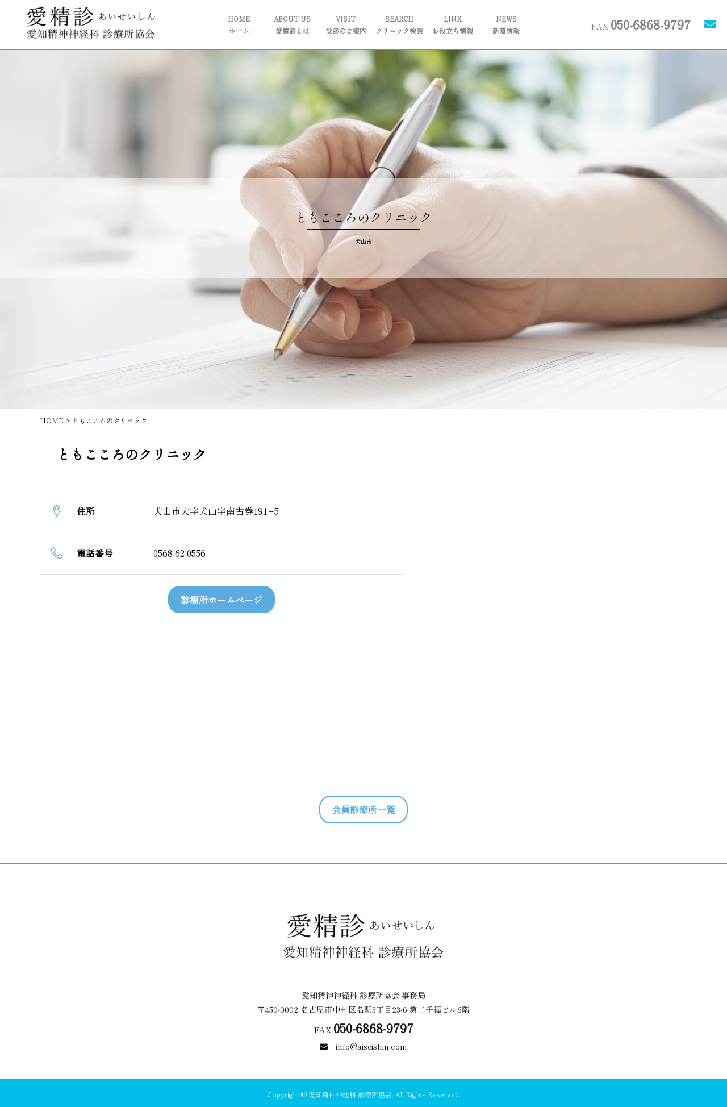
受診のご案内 (346, 25)
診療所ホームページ (221, 599)
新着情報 (506, 25)
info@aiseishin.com (363, 1082)
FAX (641, 24)
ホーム (239, 25)
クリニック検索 (399, 25)
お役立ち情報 (452, 25)
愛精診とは (292, 25)
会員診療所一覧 (363, 809)
